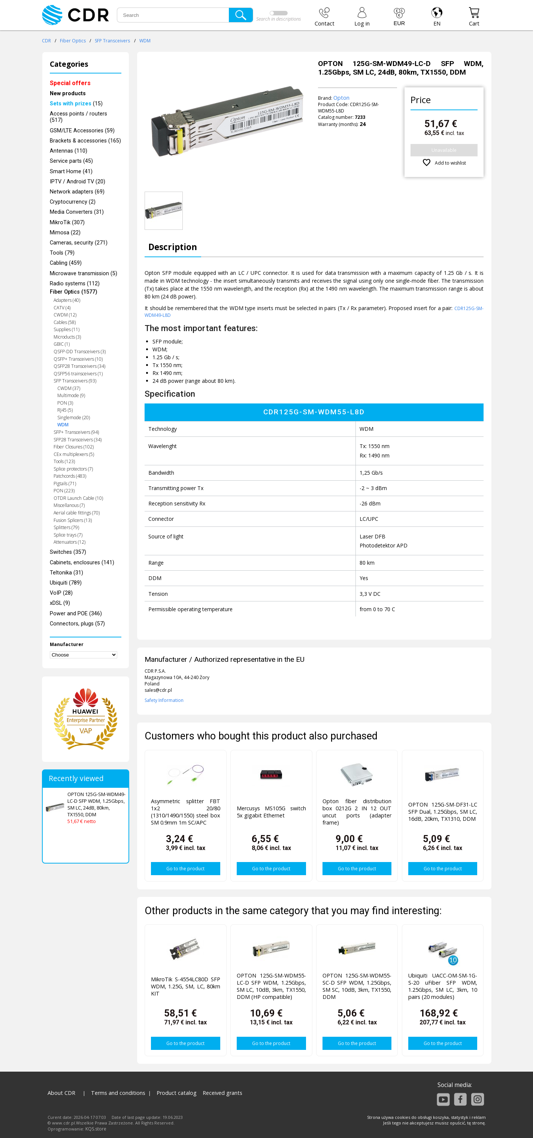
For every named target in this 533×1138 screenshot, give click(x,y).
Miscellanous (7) (69, 505)
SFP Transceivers (112, 40)
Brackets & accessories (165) (85, 141)
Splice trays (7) (68, 535)
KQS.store (95, 1129)
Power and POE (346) (76, 613)
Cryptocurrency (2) (73, 202)
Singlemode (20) (73, 417)
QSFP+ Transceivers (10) (78, 359)
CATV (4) (62, 307)
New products (68, 93)
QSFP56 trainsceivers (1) (78, 373)
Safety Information (164, 700)
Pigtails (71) (65, 483)
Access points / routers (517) (78, 117)
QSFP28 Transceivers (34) (79, 366)
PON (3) (65, 403)
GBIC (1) (62, 344)
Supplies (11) (66, 329)
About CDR (61, 1092)
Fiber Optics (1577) (73, 292)
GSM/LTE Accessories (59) (82, 130)
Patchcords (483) (70, 476)
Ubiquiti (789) (66, 583)
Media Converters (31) (77, 212)
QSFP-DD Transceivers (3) (80, 351)
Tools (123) (64, 461)
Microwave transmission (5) (83, 273)
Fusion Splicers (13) (73, 520)
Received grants (222, 1092)
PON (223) (64, 490)
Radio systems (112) (75, 283)
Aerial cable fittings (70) (77, 513)
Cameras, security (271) (78, 243)
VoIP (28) (61, 593)
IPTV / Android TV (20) (77, 181)
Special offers (70, 83)
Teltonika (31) (66, 573)
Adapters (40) (67, 300)
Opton (341, 97)
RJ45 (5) (65, 410)
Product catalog (177, 1092)
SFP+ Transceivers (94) (76, 432)
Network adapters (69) (77, 192)
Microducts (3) (67, 337)
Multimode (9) (71, 395)
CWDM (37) (68, 388)
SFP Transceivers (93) (75, 381)
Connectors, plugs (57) (77, 624)
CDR (46, 40)
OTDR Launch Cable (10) (78, 498)
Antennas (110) (68, 151)
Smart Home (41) (71, 171)
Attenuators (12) (69, 542)
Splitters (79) (66, 527)
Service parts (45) (71, 161)
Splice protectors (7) (73, 469)
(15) (76, 103)
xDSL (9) (60, 603)
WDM (145, 40)
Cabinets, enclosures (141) (82, 562)
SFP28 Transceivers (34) (78, 439)
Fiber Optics (73, 40)
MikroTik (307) (67, 222)
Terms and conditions (118, 1092)
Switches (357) (68, 552)
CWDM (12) (65, 315)
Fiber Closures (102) (74, 447)
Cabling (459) (66, 263)
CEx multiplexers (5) (74, 454)
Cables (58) (65, 322)
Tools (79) (62, 253)
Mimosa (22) (65, 232)
